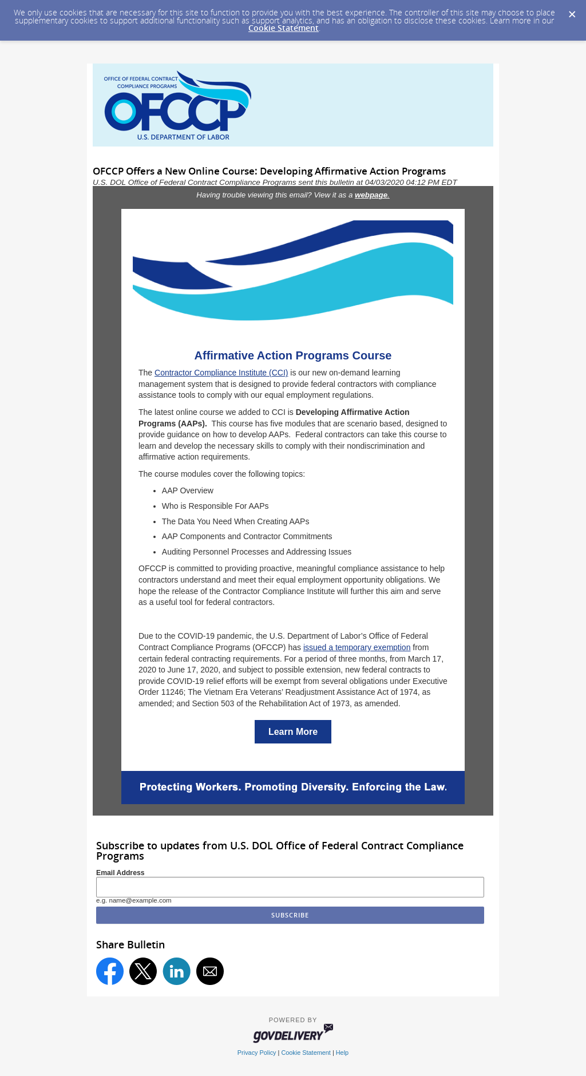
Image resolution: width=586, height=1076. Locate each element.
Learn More (293, 732)
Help (342, 1052)
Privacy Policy (256, 1052)
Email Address (120, 873)
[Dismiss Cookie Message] (571, 11)
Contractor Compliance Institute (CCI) (221, 372)
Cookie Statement (283, 27)
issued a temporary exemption (357, 647)
